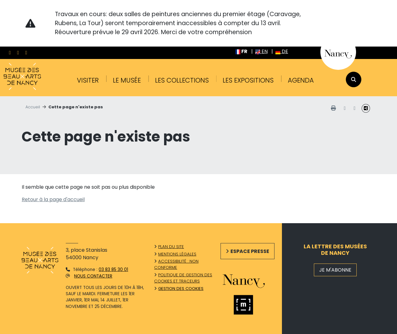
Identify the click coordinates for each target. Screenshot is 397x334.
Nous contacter (93, 276)
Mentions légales (177, 254)
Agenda (301, 80)
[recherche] (353, 79)
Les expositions (248, 80)
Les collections (182, 80)
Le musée (127, 80)
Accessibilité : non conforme (176, 264)
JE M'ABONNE (335, 269)
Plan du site (171, 247)
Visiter (88, 80)
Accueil (32, 107)
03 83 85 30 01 (113, 270)
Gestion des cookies (180, 288)
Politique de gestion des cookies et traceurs (183, 278)
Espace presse (249, 251)
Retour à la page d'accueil (53, 199)
